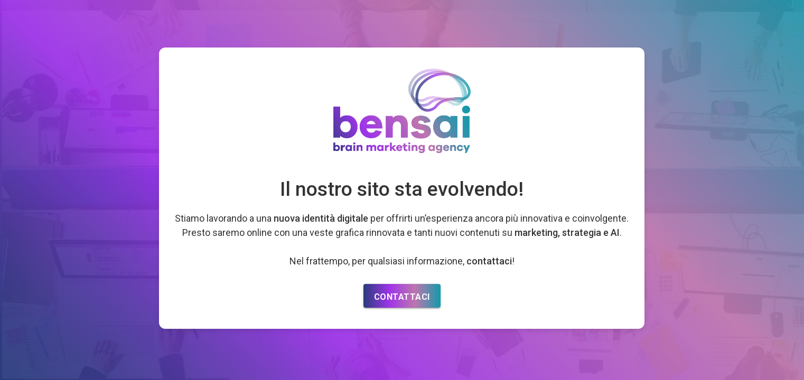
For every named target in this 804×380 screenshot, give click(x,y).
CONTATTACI (402, 297)
